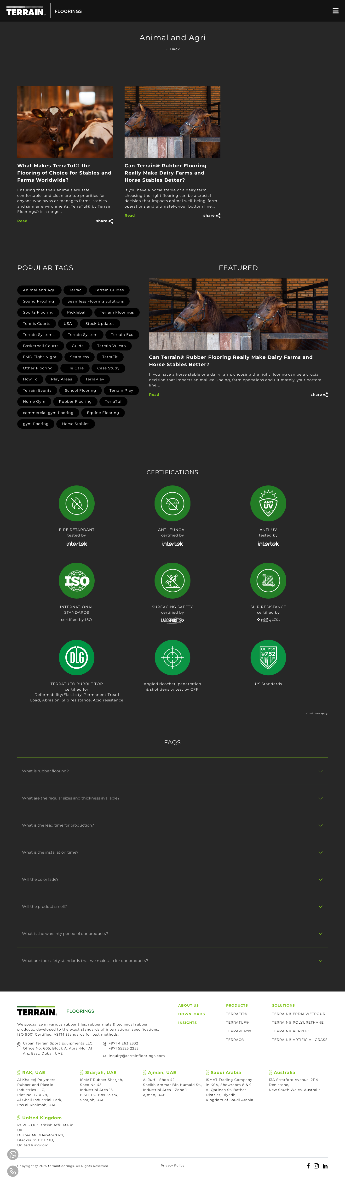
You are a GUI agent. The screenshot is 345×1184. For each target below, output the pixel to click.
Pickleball (77, 312)
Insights (187, 1023)
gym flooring (36, 423)
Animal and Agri (39, 290)
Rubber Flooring (75, 401)
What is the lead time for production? (58, 825)
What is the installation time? (50, 852)
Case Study (108, 368)
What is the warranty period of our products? (65, 933)
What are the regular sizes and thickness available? (71, 798)
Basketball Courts (40, 346)
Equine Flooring (103, 412)
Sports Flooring (38, 312)
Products (237, 1005)
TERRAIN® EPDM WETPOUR (298, 1014)
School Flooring (80, 390)
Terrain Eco (122, 334)
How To (30, 379)
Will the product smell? (44, 906)
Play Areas (61, 379)
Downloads (191, 1014)
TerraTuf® (237, 1022)
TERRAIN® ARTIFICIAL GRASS (300, 1040)
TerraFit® (236, 1014)
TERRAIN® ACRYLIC (290, 1031)
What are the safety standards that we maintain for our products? (85, 960)
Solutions (283, 1005)
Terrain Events (37, 390)
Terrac (75, 290)
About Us (188, 1005)
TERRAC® (235, 1040)
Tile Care (75, 368)
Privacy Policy (172, 1165)
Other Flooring (38, 368)
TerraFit (110, 357)
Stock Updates (100, 323)
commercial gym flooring (48, 412)
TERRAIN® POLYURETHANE (298, 1022)
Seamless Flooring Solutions (96, 301)
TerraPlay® (238, 1031)
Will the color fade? (40, 879)
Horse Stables (75, 423)
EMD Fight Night (40, 357)
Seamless (79, 357)
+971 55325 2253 (124, 1048)
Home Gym (34, 401)
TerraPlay (95, 379)
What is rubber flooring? (45, 771)
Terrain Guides (109, 290)
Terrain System (83, 334)
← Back (172, 49)
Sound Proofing (38, 301)
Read (22, 221)
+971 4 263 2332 (123, 1043)
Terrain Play (121, 390)
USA (68, 323)
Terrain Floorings (117, 312)
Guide (78, 346)
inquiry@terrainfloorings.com (137, 1056)
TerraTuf (113, 401)
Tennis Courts (36, 323)
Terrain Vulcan (111, 346)
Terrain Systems (39, 334)
